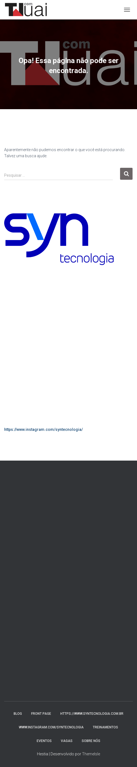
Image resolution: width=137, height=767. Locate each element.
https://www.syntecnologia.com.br (91, 714)
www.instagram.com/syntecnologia (51, 727)
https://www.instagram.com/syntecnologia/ (43, 429)
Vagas (67, 741)
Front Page (41, 714)
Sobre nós (91, 741)
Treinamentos (105, 727)
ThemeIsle (91, 754)
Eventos (44, 741)
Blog (18, 714)
